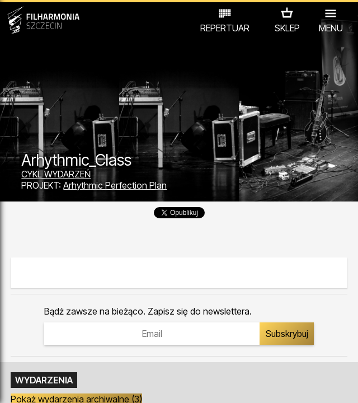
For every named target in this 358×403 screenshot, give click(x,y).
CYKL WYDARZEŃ (56, 174)
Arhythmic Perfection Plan (115, 185)
